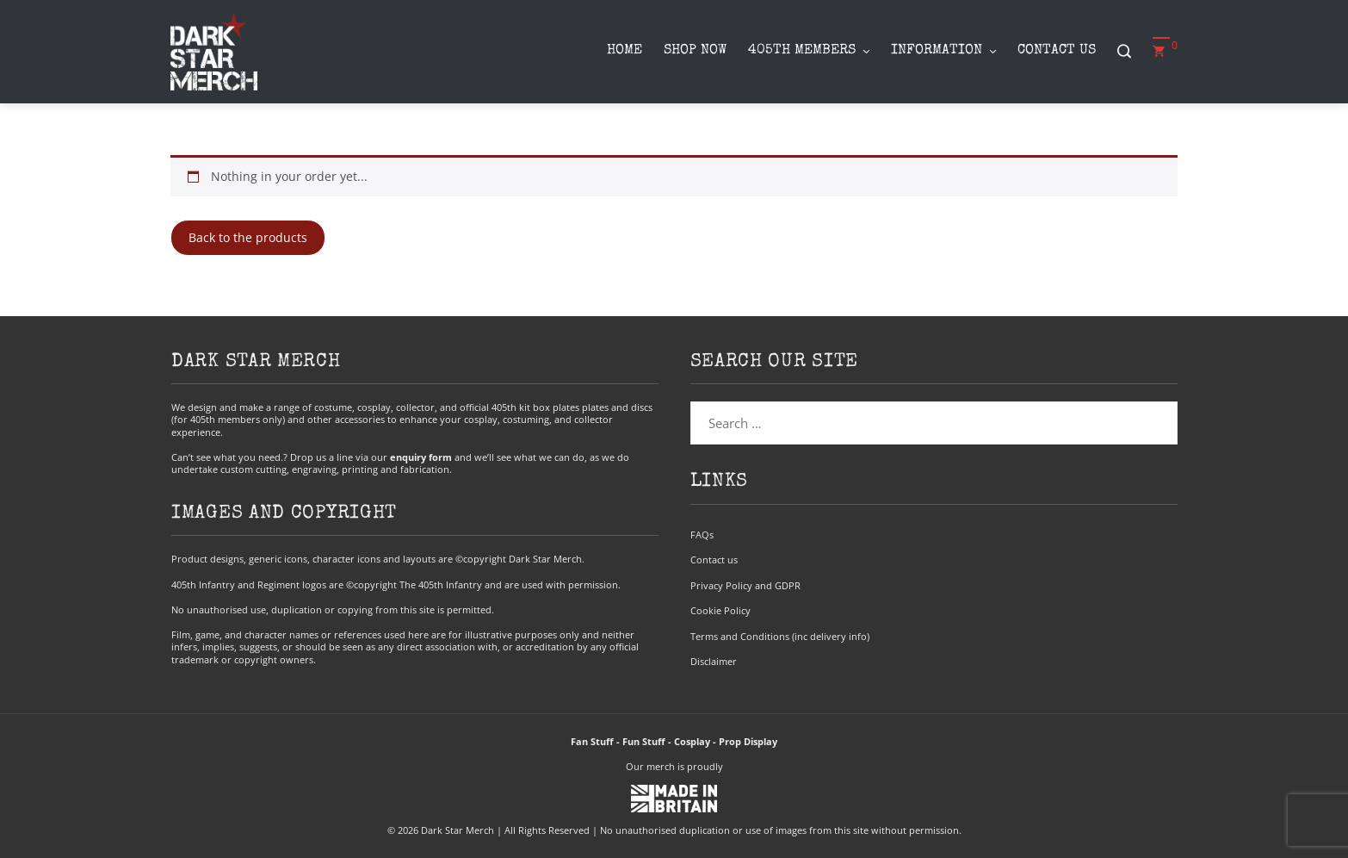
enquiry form (421, 457)
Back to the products (248, 238)
